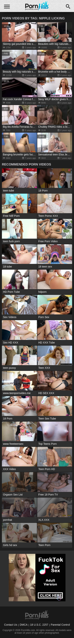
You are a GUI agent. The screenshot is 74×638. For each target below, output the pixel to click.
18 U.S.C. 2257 (39, 624)
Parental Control (60, 624)
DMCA (23, 624)
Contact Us (10, 624)
